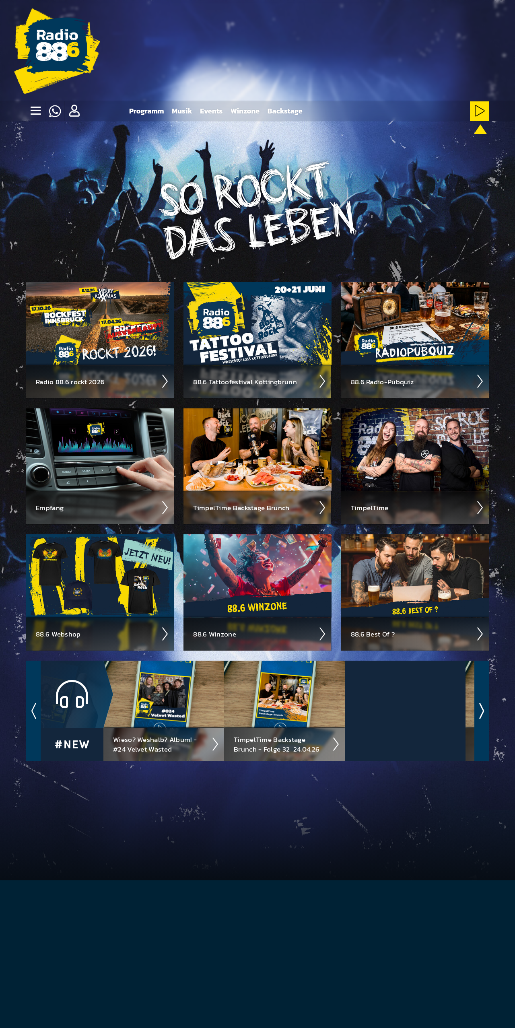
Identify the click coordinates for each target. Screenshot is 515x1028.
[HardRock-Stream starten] (381, 141)
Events (211, 110)
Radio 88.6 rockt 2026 (102, 381)
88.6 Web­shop (102, 633)
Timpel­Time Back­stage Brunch (259, 507)
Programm (146, 110)
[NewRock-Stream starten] (430, 141)
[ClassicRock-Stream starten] (454, 141)
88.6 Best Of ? (417, 633)
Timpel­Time (417, 507)
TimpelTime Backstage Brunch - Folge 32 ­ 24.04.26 (287, 744)
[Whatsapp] (54, 111)
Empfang (102, 507)
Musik (182, 110)
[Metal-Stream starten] (357, 141)
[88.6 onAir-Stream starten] (478, 140)
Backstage (285, 110)
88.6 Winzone (259, 633)
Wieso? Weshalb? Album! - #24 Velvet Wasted (166, 744)
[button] (74, 111)
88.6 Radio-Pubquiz (417, 381)
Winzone (245, 110)
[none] (35, 111)
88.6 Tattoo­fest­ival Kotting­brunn (259, 381)
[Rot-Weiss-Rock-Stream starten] (406, 141)
